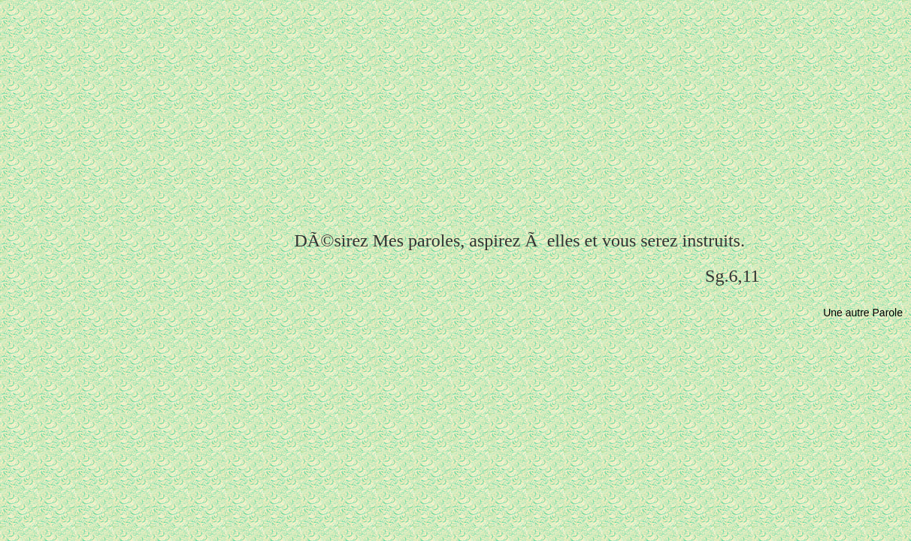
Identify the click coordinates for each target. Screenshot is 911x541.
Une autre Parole (863, 313)
